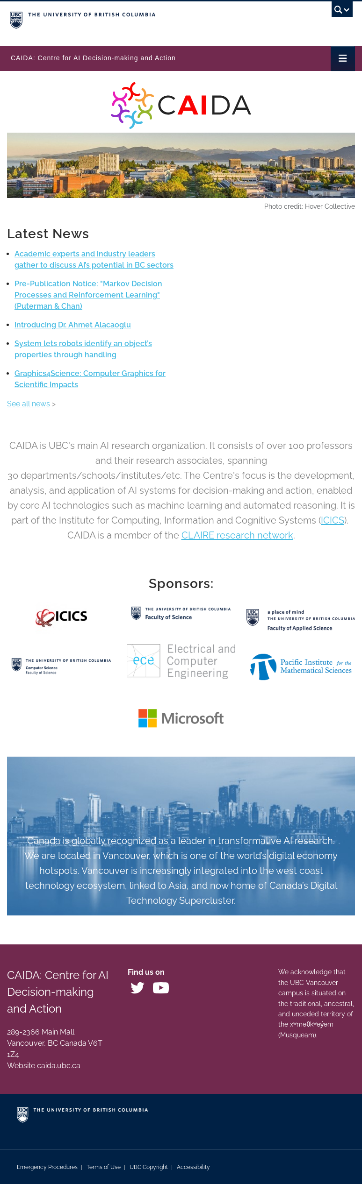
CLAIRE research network (237, 535)
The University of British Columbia (129, 19)
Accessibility (193, 1167)
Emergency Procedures (47, 1167)
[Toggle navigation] (343, 58)
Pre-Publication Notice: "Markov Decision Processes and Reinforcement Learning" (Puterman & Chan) (88, 295)
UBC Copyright (149, 1167)
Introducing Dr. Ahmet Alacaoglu (72, 324)
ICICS (332, 520)
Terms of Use (104, 1167)
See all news (28, 403)
